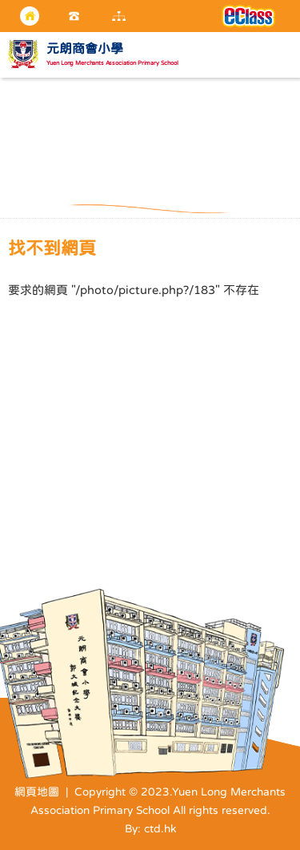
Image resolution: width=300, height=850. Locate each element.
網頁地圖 (36, 791)
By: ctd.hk (150, 828)
